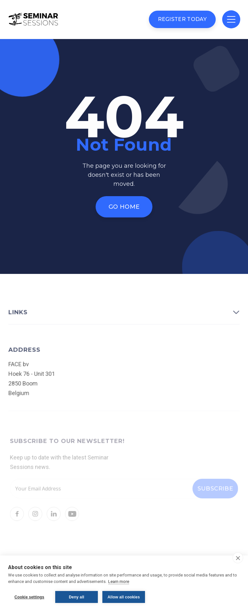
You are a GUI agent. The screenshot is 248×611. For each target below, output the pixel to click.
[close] (237, 557)
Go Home (124, 206)
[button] (231, 19)
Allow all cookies (124, 597)
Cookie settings (29, 597)
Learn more (118, 581)
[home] (33, 19)
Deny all (76, 597)
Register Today (182, 19)
